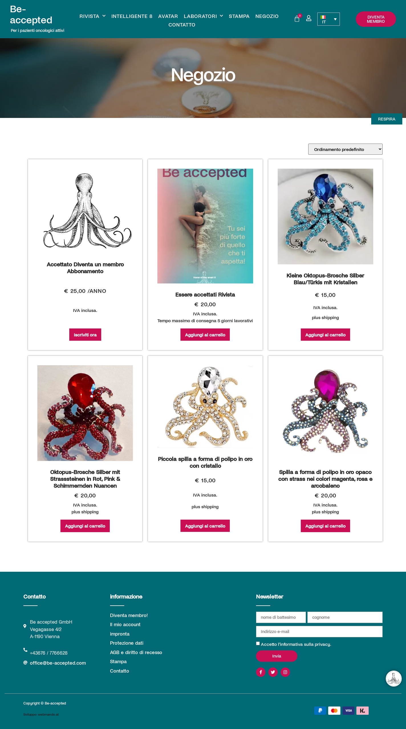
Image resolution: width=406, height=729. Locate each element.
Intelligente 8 (132, 16)
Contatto (182, 24)
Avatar (168, 16)
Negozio (267, 16)
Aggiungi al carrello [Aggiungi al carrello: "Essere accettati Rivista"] (205, 334)
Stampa (239, 16)
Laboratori (203, 16)
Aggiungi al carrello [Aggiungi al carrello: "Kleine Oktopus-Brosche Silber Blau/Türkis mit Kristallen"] (325, 334)
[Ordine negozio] (345, 149)
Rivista (93, 16)
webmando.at (48, 714)
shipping (330, 317)
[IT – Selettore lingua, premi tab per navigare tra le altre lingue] (328, 19)
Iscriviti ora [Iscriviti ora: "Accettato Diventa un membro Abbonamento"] (85, 334)
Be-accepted (31, 13)
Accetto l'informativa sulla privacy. (296, 644)
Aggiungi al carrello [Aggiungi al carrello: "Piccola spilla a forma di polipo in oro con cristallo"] (205, 525)
